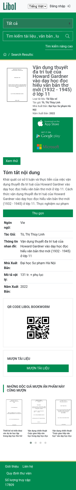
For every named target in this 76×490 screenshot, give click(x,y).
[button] (30, 443)
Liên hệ (27, 466)
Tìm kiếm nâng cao (59, 46)
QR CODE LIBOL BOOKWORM (28, 307)
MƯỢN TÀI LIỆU (18, 359)
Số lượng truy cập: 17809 (18, 482)
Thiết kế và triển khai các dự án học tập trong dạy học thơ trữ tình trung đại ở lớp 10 (13, 433)
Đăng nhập (60, 6)
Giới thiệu (12, 466)
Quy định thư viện (18, 473)
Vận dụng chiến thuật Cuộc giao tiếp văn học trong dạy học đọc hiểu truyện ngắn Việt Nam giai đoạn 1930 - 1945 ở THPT (38, 433)
